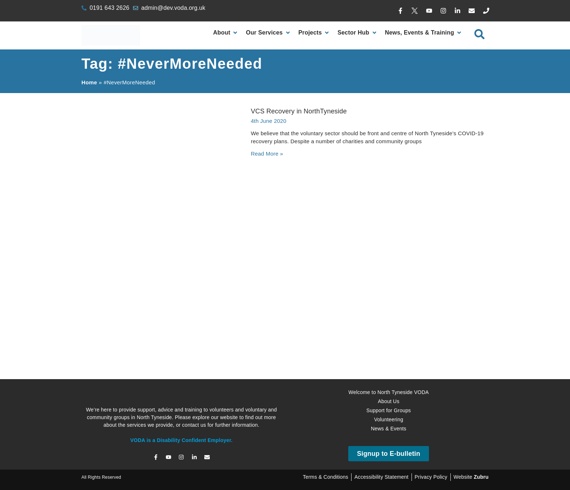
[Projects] (314, 33)
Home (89, 82)
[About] (225, 33)
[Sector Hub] (357, 33)
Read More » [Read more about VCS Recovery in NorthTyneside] (267, 153)
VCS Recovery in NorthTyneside (299, 111)
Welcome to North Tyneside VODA (388, 392)
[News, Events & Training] (423, 33)
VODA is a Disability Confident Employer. (181, 440)
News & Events (388, 428)
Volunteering (388, 419)
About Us (388, 401)
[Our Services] (268, 33)
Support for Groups (388, 410)
